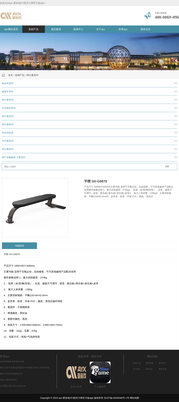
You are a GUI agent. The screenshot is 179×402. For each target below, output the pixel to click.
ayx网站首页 (11, 29)
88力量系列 (32, 75)
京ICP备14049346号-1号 (116, 398)
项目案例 (56, 29)
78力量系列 (8, 141)
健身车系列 (7, 91)
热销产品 (33, 29)
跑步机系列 (7, 83)
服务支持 (145, 29)
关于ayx (100, 29)
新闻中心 (78, 29)
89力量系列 (8, 116)
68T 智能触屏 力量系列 (13, 157)
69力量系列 (8, 124)
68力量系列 (8, 99)
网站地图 (134, 398)
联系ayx (123, 29)
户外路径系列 (9, 108)
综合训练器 (7, 132)
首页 (10, 75)
